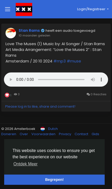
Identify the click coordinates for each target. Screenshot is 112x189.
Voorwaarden (43, 134)
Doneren (9, 134)
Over (24, 134)
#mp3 (59, 61)
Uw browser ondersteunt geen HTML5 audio (56, 79)
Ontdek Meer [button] (25, 164)
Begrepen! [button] (54, 179)
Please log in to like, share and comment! (40, 106)
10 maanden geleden (34, 35)
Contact (82, 134)
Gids (95, 134)
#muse (74, 61)
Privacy (65, 134)
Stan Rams (29, 30)
